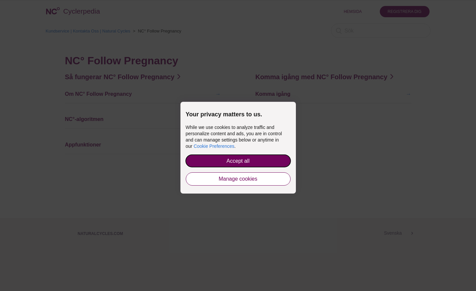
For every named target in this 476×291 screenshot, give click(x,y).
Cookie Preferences (214, 146)
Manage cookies (238, 179)
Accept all (238, 161)
